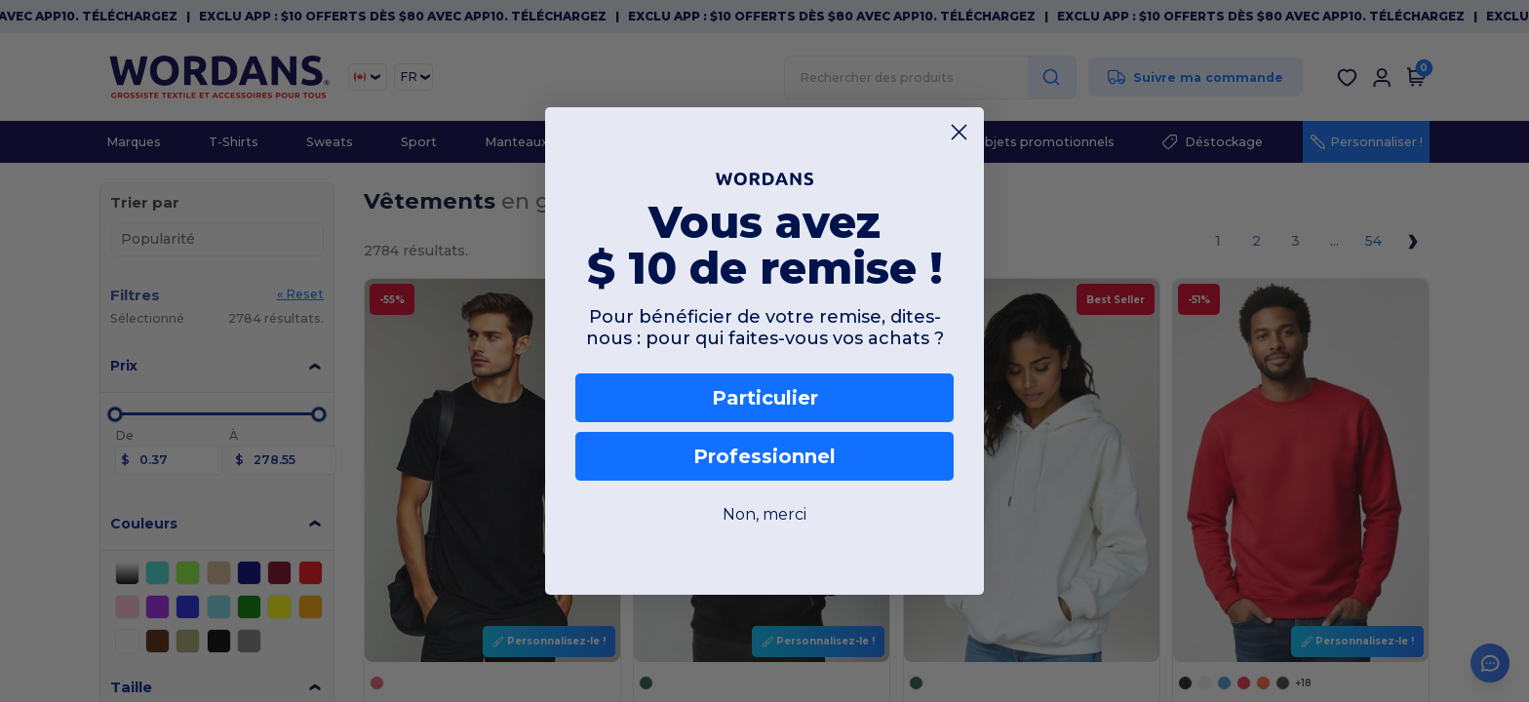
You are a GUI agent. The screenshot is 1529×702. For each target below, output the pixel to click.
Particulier (765, 398)
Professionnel (764, 456)
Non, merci (764, 514)
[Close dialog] (959, 132)
